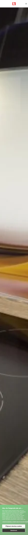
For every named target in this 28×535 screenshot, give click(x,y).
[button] (26, 3)
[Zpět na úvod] (14, 3)
